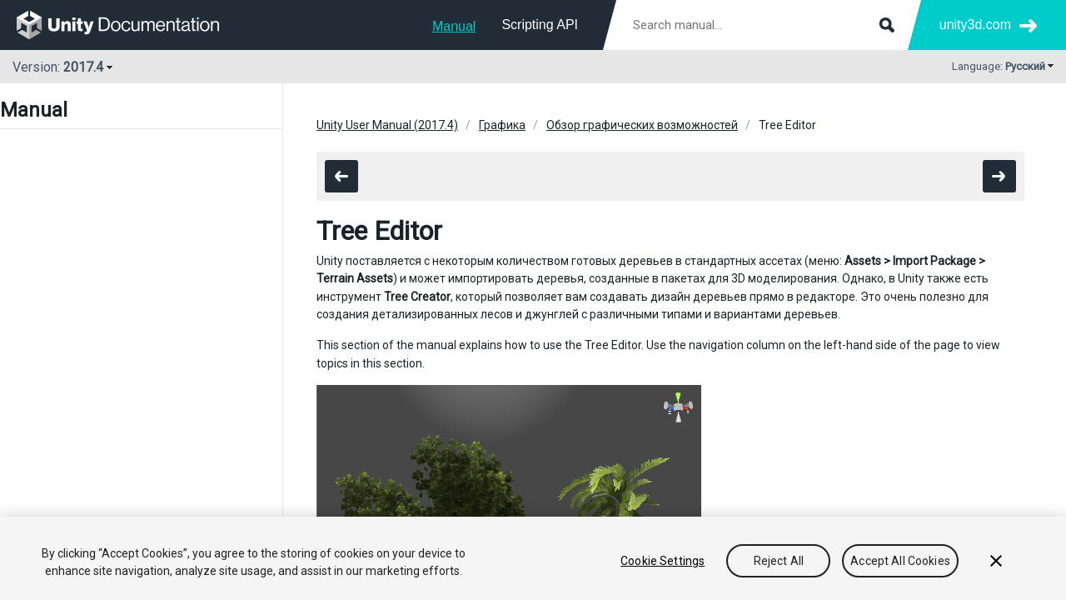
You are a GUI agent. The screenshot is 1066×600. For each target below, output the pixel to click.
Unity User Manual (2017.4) (387, 125)
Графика (502, 125)
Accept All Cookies (900, 561)
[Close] (996, 560)
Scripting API (539, 25)
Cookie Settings (662, 561)
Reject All (779, 561)
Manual (454, 26)
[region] (533, 558)
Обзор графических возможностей (642, 125)
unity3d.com (975, 25)
